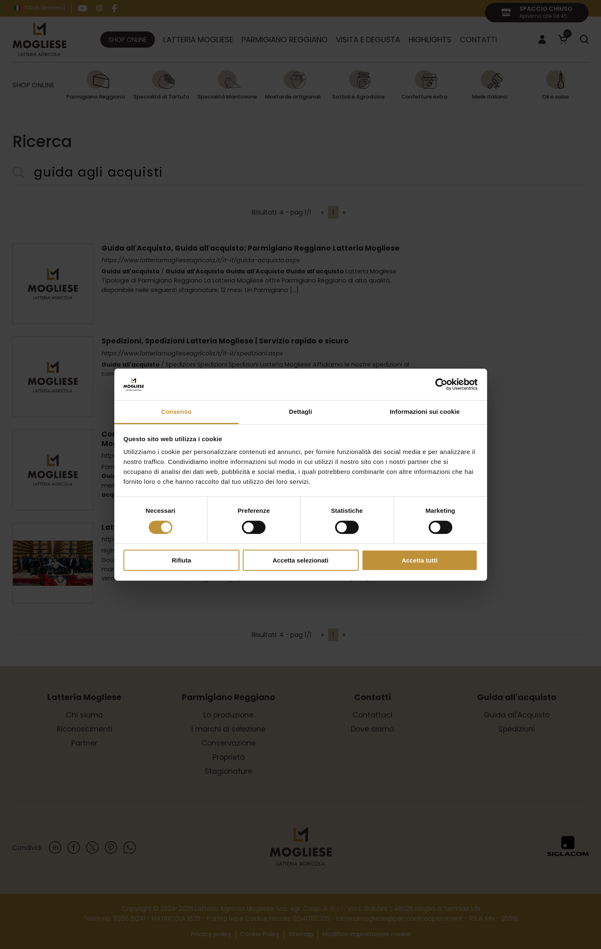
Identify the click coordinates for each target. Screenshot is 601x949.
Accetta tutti (420, 560)
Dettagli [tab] (300, 411)
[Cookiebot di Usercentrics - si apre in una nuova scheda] (441, 384)
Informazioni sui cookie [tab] (425, 411)
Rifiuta (181, 560)
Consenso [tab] (176, 411)
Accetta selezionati (300, 560)
